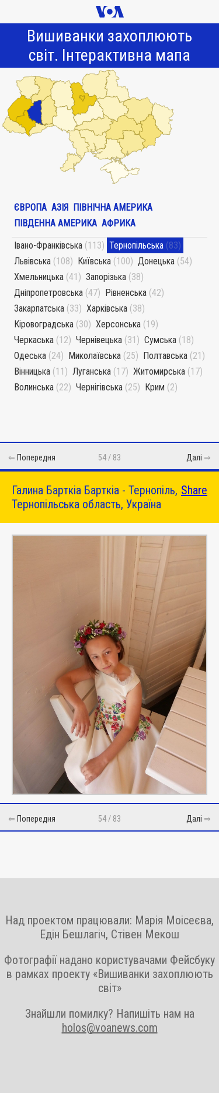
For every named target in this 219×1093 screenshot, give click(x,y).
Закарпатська (39, 308)
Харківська (106, 308)
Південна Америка (55, 223)
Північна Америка (112, 207)
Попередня (36, 457)
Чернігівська (99, 387)
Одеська (30, 355)
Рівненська (126, 292)
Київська (94, 261)
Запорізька (106, 276)
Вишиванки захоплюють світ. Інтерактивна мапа (109, 45)
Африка (118, 223)
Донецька (156, 261)
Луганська (91, 371)
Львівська (32, 261)
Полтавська (165, 355)
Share (194, 490)
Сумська (160, 339)
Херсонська (118, 324)
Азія (59, 207)
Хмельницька (39, 276)
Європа (30, 207)
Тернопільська (136, 245)
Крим (155, 387)
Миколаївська (94, 355)
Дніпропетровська (48, 292)
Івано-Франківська (48, 245)
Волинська (34, 387)
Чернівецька (99, 339)
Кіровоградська (44, 324)
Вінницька (32, 371)
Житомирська (159, 371)
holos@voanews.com (110, 1028)
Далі (194, 457)
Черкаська (34, 339)
